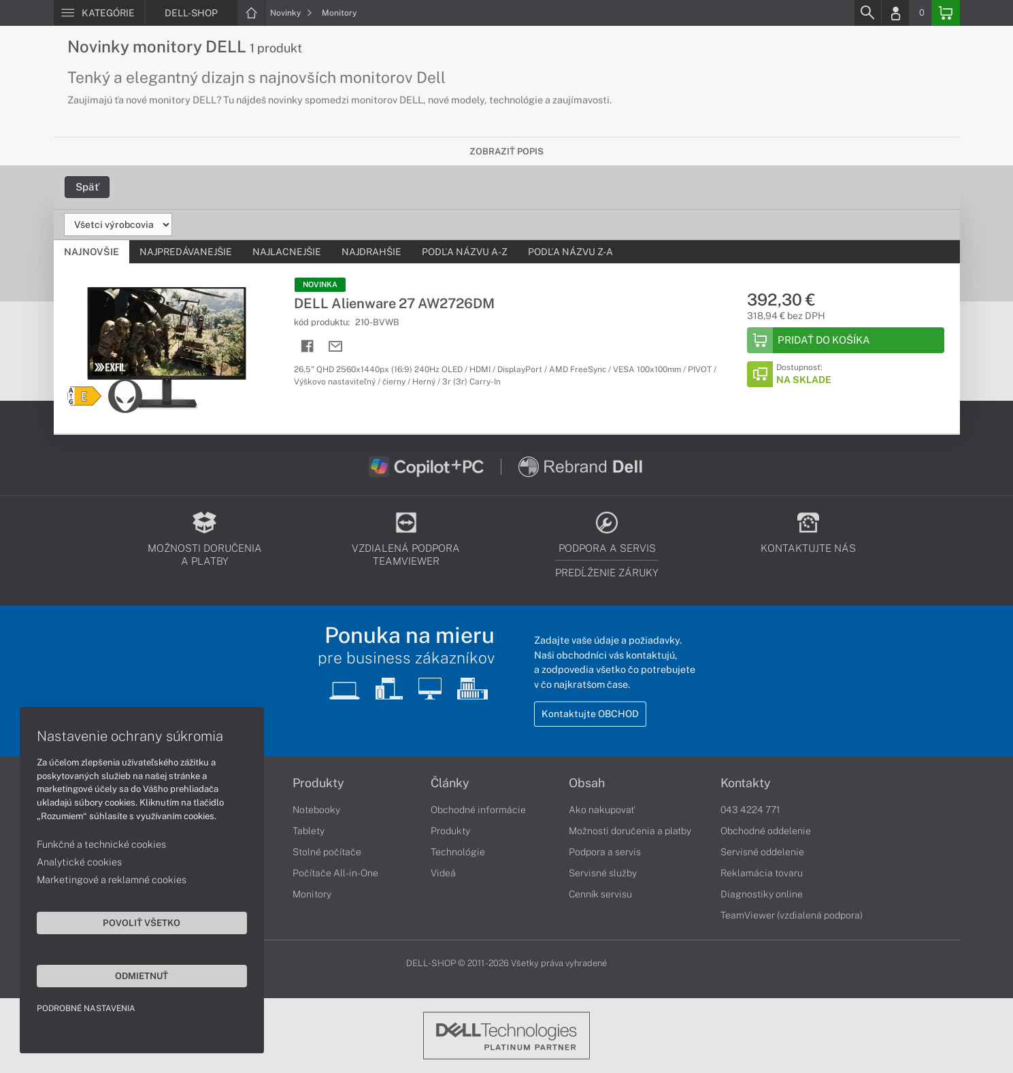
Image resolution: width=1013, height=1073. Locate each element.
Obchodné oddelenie (765, 830)
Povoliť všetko (129, 922)
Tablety (309, 830)
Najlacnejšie (286, 251)
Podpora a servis (605, 851)
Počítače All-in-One (335, 873)
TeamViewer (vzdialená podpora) (791, 915)
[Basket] (945, 13)
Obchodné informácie (478, 809)
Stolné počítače (327, 851)
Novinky (291, 13)
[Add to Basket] (845, 340)
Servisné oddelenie (762, 851)
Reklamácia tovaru (761, 873)
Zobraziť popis (506, 151)
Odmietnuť (129, 975)
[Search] (867, 13)
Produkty (318, 783)
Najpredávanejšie (185, 251)
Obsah (587, 783)
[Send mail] (335, 346)
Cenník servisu (600, 894)
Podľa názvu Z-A (570, 251)
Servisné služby (603, 873)
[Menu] (99, 13)
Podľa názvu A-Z (465, 251)
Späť (87, 187)
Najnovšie (91, 251)
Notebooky (316, 809)
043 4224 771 (750, 809)
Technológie (458, 851)
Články (450, 783)
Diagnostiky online (761, 894)
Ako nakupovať (602, 809)
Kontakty (745, 783)
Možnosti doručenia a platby (630, 830)
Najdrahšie (371, 251)
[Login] (895, 13)
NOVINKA (320, 284)
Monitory (339, 13)
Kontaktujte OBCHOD (590, 714)
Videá (443, 873)
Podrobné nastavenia (86, 1007)
